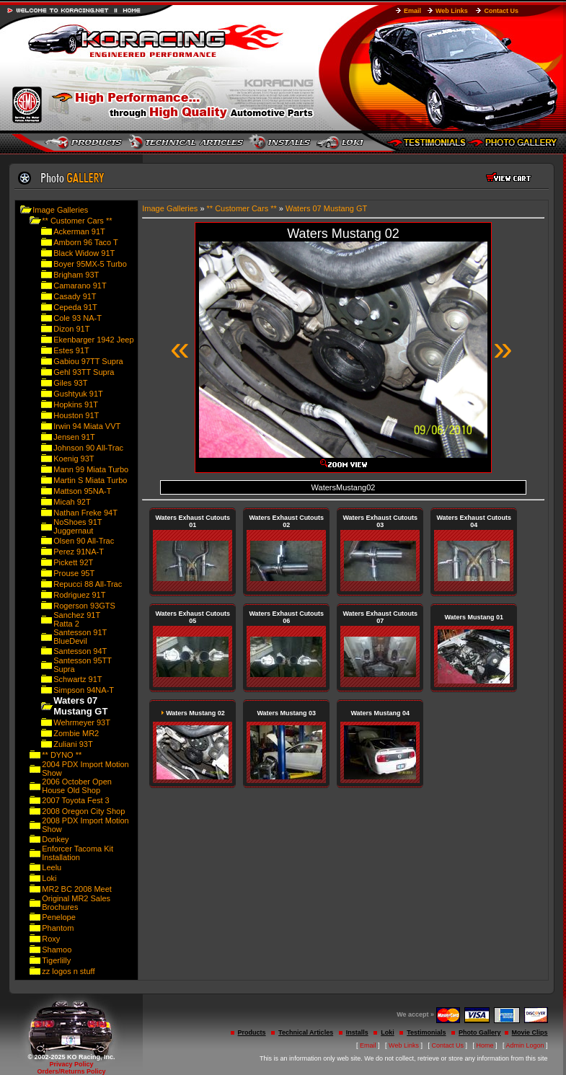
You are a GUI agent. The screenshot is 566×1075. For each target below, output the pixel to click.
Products (252, 1032)
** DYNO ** (61, 755)
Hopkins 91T (75, 404)
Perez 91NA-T (78, 551)
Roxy (51, 938)
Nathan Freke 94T (85, 512)
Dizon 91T (71, 328)
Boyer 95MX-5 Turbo (90, 264)
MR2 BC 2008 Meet (77, 889)
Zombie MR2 (76, 733)
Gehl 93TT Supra (83, 372)
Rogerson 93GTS (84, 605)
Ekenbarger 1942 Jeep (93, 339)
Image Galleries (60, 209)
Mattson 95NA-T (82, 491)
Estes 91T (71, 350)
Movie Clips (530, 1032)
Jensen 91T (73, 437)
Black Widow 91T (84, 253)
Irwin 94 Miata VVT (86, 426)
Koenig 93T (73, 458)
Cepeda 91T (75, 307)
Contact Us (501, 10)
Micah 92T (71, 501)
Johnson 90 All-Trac (88, 447)
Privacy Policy (71, 1064)
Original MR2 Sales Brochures (76, 902)
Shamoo (56, 949)
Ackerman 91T (79, 231)
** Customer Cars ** (77, 220)
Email (412, 10)
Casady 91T (74, 296)
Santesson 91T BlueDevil (80, 636)
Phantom (58, 928)
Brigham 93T (76, 274)
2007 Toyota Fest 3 (75, 800)
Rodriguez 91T (79, 594)
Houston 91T (76, 415)
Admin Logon (525, 1045)
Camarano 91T (79, 285)
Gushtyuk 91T (77, 393)
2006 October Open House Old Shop (77, 786)
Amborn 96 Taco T (85, 242)
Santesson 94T (80, 651)
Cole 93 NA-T (77, 318)
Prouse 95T (73, 573)
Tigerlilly (56, 960)
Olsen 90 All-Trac (83, 540)
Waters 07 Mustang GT (326, 208)
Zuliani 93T (72, 744)
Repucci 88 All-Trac (87, 584)
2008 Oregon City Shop (83, 811)
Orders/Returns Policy (71, 1071)
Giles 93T (70, 383)
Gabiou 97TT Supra (88, 361)
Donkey (55, 839)
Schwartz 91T (77, 679)
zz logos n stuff (68, 971)
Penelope (59, 917)
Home (485, 1045)
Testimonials (426, 1032)
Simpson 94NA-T (83, 690)
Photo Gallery (480, 1032)
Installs (357, 1032)
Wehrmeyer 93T (81, 722)
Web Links (451, 10)
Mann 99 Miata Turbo (90, 469)
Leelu (51, 867)
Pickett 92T (73, 562)
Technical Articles (305, 1032)
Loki (49, 878)
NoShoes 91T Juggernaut (77, 526)
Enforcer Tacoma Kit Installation (77, 853)
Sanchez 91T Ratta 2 (76, 619)
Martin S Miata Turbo (90, 480)
